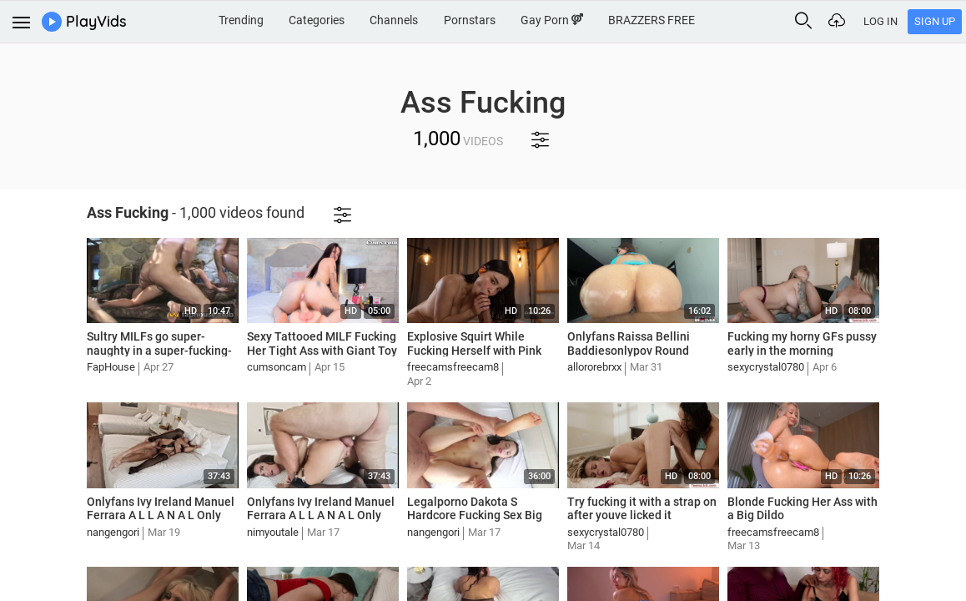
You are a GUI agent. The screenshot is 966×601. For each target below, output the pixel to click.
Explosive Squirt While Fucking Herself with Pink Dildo (474, 350)
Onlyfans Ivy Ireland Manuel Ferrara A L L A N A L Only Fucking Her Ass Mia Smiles (160, 516)
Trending (241, 20)
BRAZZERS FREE (651, 20)
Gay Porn (552, 20)
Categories (317, 20)
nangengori (113, 532)
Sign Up (934, 21)
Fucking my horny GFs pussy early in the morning (802, 343)
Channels (394, 20)
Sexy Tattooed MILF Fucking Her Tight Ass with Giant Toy (322, 343)
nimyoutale (273, 532)
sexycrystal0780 (765, 367)
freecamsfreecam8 (453, 367)
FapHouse (111, 367)
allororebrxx (594, 367)
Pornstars (470, 20)
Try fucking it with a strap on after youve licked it (642, 509)
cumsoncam (276, 367)
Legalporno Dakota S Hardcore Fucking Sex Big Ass (474, 516)
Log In (880, 21)
